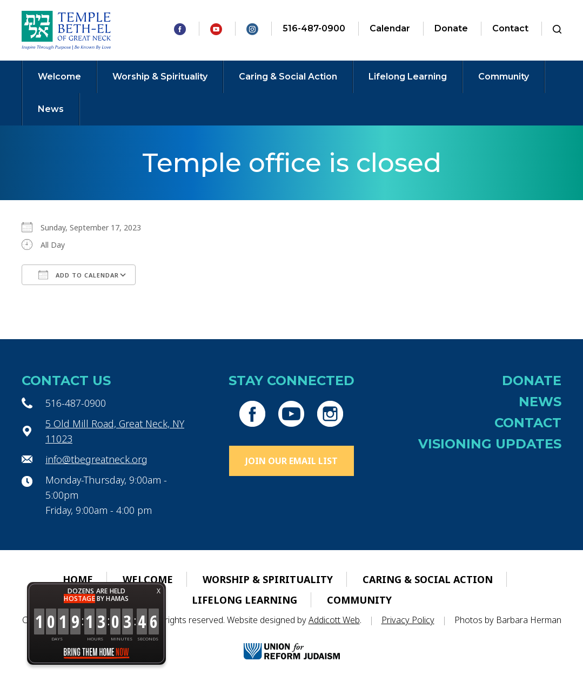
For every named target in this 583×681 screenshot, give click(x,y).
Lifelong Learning (407, 76)
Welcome (59, 76)
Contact (510, 28)
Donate (451, 28)
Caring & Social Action (288, 76)
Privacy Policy (407, 620)
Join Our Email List (291, 461)
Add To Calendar (78, 275)
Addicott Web (334, 620)
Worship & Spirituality (159, 76)
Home (78, 579)
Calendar (390, 28)
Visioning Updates (489, 444)
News (51, 109)
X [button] (158, 591)
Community (503, 76)
